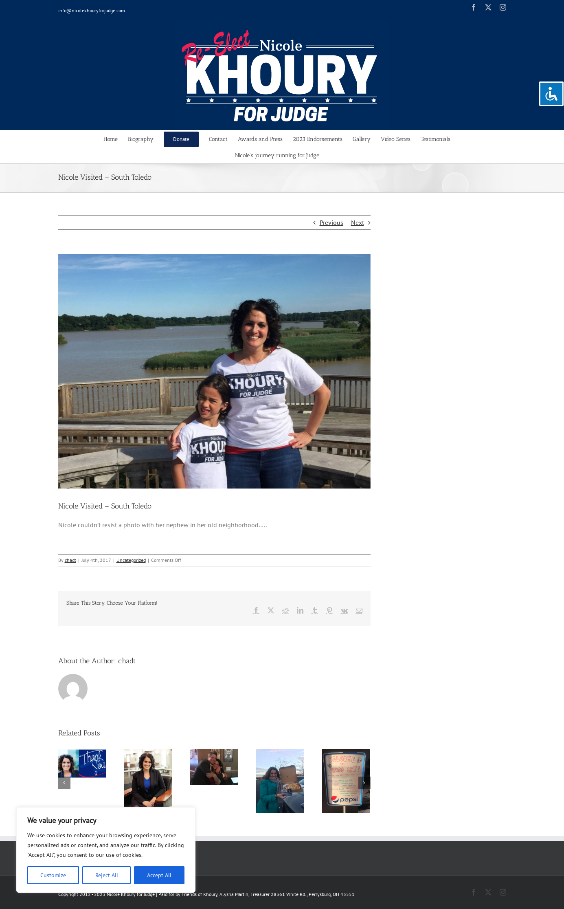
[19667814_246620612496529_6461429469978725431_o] (214, 371)
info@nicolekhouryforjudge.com (91, 10)
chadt (70, 560)
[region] (105, 850)
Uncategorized (131, 560)
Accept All (159, 875)
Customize (53, 875)
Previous (331, 222)
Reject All (106, 875)
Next (357, 222)
